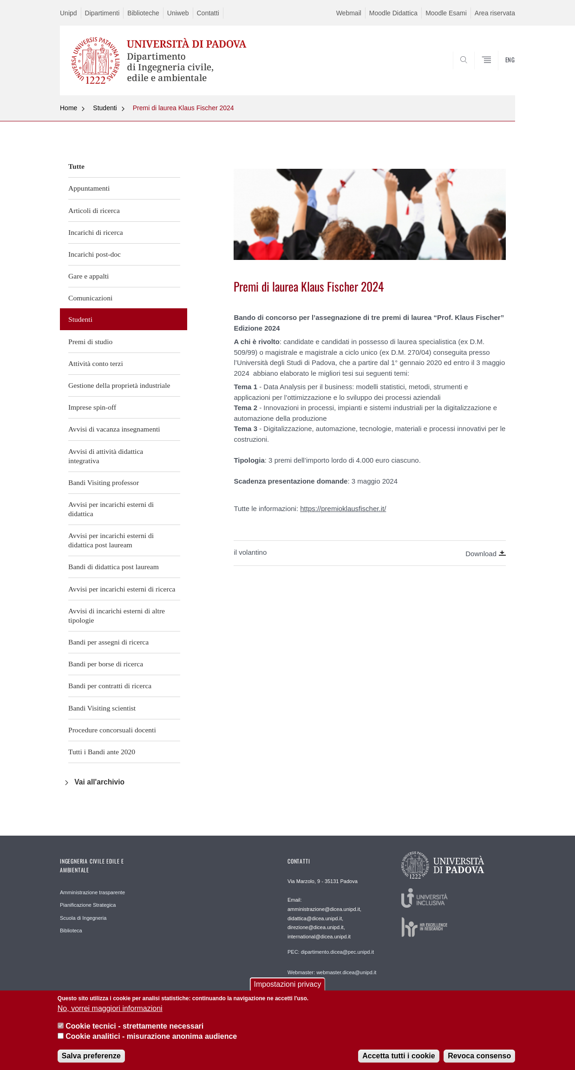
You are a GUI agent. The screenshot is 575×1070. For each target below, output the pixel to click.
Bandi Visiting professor (103, 482)
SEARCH (498, 73)
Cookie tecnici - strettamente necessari (134, 1029)
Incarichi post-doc (94, 254)
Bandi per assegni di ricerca (108, 642)
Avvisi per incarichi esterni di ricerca (121, 589)
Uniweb (178, 13)
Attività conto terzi (95, 363)
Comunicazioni (90, 298)
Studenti (105, 108)
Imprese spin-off (92, 407)
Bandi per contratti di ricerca (109, 686)
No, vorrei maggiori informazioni (110, 1011)
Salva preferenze (91, 1059)
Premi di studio (90, 342)
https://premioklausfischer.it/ (343, 508)
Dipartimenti (102, 13)
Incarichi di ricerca (95, 232)
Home (68, 108)
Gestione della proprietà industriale (119, 385)
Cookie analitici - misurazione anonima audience (151, 1039)
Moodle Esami (446, 13)
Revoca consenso (479, 1059)
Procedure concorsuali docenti (112, 730)
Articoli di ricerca (94, 210)
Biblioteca (71, 930)
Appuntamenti (89, 188)
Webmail (348, 13)
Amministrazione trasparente (92, 892)
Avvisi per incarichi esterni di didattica (111, 509)
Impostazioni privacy (287, 987)
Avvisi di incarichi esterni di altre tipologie (116, 615)
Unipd (68, 13)
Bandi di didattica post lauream (113, 567)
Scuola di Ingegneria (83, 918)
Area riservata (495, 13)
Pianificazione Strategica (88, 905)
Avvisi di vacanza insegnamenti (114, 429)
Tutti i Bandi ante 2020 (101, 752)
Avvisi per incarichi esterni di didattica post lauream (111, 540)
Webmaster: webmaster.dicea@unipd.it (332, 972)
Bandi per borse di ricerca (105, 664)
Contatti (208, 13)
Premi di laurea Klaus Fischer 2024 (183, 108)
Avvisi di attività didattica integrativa (105, 456)
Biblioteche (143, 13)
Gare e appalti (88, 276)
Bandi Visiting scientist (102, 708)
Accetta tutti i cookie (398, 1059)
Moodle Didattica (393, 13)
